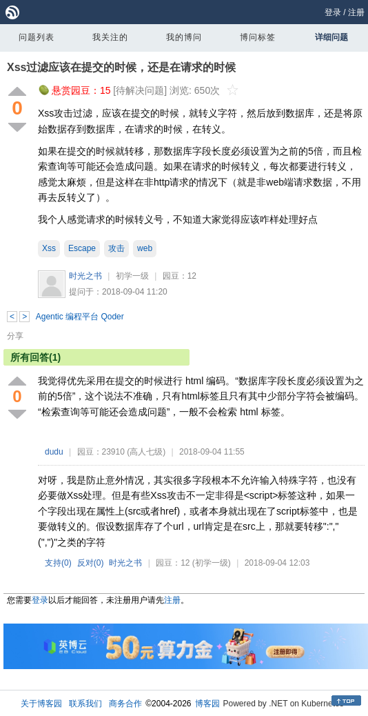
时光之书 (85, 276)
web (144, 248)
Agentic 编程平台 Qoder (80, 316)
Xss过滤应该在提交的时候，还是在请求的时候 (121, 67)
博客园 (207, 703)
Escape (82, 248)
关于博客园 (41, 703)
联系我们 (85, 703)
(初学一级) (211, 563)
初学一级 (132, 276)
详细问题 (331, 37)
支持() (58, 563)
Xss (49, 248)
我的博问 (184, 37)
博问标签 (258, 37)
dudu (54, 452)
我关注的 (110, 37)
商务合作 (125, 703)
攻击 (116, 248)
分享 (15, 336)
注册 (356, 12)
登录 (333, 12)
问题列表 (36, 37)
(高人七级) (146, 452)
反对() (90, 563)
